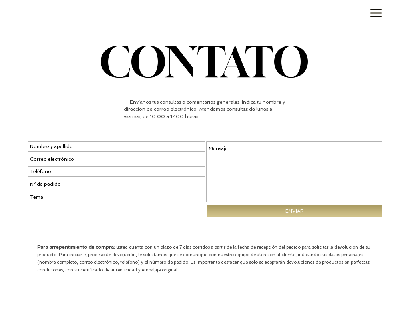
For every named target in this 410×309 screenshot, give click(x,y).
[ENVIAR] (294, 211)
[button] (376, 13)
